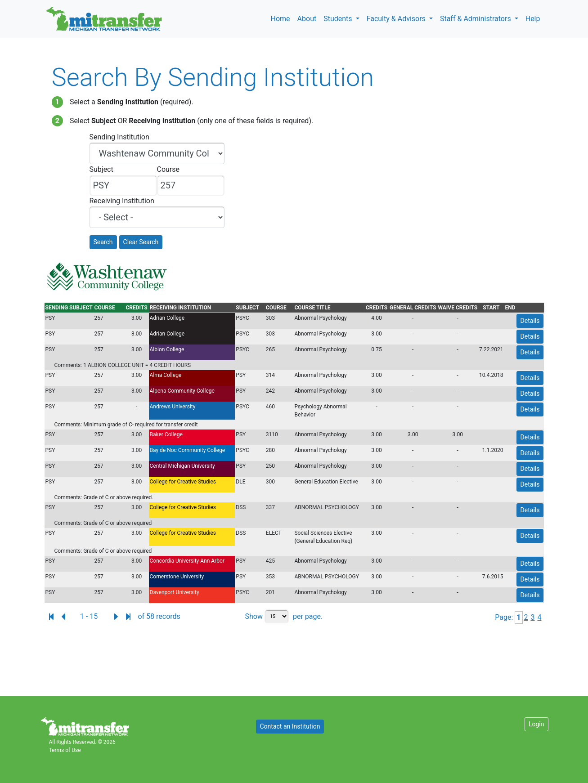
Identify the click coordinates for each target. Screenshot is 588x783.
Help (532, 18)
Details (530, 320)
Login (536, 724)
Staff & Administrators (476, 18)
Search (103, 242)
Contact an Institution (290, 726)
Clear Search (141, 242)
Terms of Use (65, 750)
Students (338, 18)
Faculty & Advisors (397, 18)
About (307, 18)
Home (280, 18)
